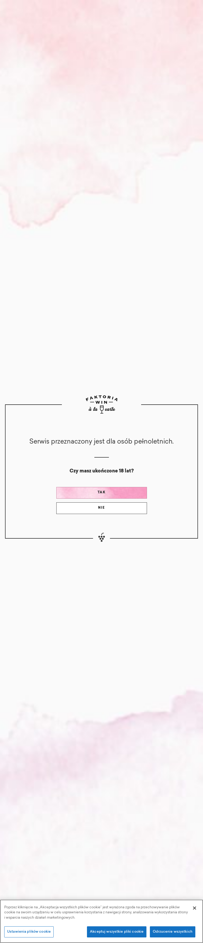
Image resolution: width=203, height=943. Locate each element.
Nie (101, 508)
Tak (102, 492)
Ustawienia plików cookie (29, 931)
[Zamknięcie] (194, 908)
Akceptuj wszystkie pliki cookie (117, 931)
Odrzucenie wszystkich (172, 931)
